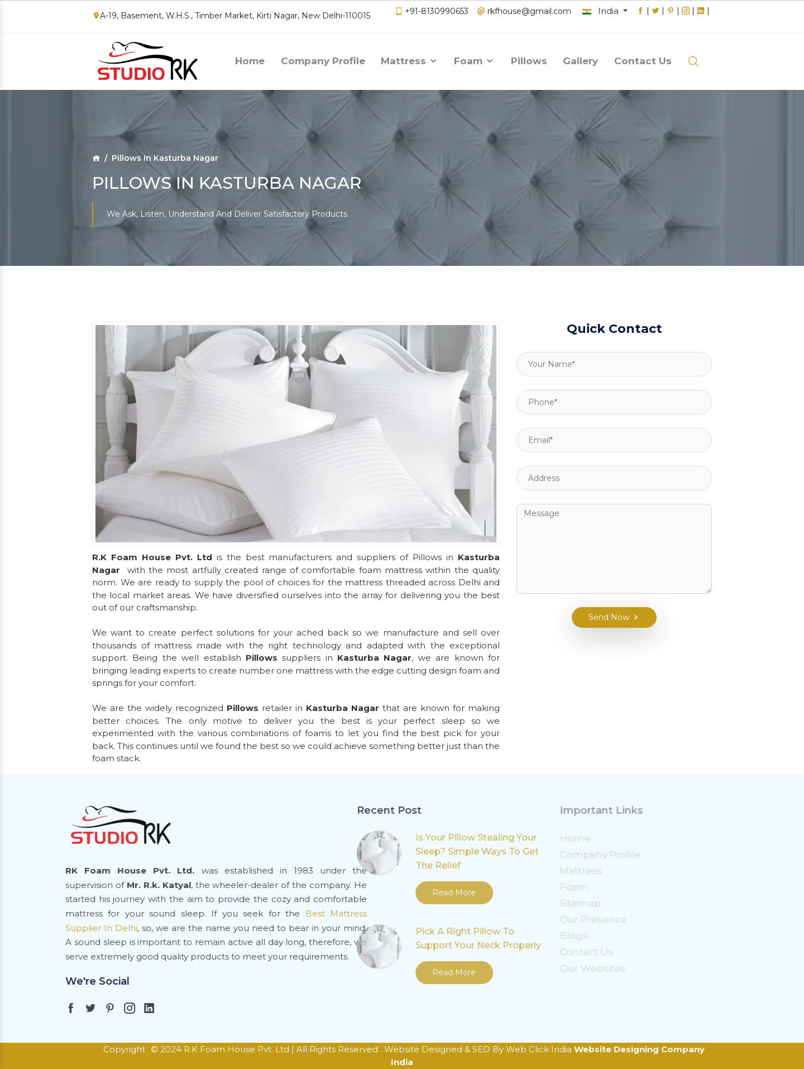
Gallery (580, 58)
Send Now (607, 602)
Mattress (409, 58)
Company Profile (323, 58)
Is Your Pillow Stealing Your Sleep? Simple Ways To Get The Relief (325, 851)
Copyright (124, 1049)
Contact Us (643, 58)
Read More (302, 892)
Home (250, 58)
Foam (474, 58)
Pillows (529, 58)
